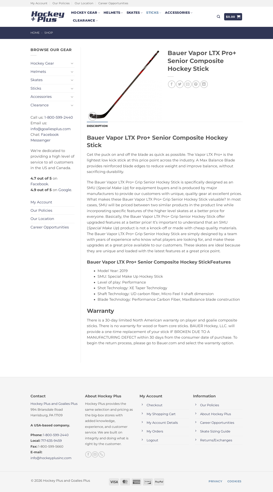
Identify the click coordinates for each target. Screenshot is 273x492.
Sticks (153, 13)
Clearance (85, 21)
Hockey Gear (85, 13)
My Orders (155, 431)
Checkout (155, 405)
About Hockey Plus (215, 414)
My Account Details (162, 423)
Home (35, 33)
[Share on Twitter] (180, 84)
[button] (218, 17)
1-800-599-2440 (58, 117)
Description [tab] (97, 126)
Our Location (84, 3)
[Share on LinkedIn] (204, 84)
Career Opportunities (113, 3)
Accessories (179, 13)
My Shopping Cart (161, 414)
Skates (135, 13)
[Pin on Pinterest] (196, 84)
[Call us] (102, 454)
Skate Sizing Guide (215, 431)
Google (64, 190)
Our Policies (61, 3)
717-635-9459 (51, 441)
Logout (152, 440)
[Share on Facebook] (171, 84)
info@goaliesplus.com (50, 129)
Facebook (39, 184)
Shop (48, 33)
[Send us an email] (95, 454)
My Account (38, 3)
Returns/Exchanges (216, 440)
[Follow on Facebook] (88, 454)
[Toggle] (72, 63)
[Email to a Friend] (188, 84)
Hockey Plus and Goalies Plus (54, 404)
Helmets (113, 13)
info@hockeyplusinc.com (50, 458)
